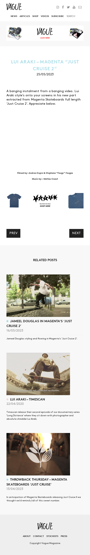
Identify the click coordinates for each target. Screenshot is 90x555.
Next (76, 233)
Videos (45, 16)
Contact (38, 536)
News (14, 16)
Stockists (52, 536)
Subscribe (57, 16)
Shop (35, 16)
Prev (13, 233)
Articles (25, 16)
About (27, 536)
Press (64, 536)
